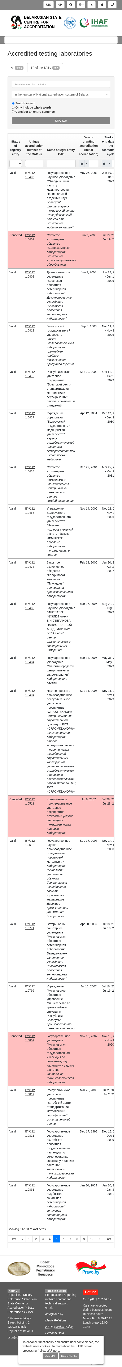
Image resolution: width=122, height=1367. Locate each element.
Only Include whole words (34, 107)
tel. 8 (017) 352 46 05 (97, 1299)
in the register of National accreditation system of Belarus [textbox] (51, 94)
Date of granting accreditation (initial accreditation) (88, 146)
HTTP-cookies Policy (59, 1326)
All (17, 68)
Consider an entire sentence (35, 111)
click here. (53, 1350)
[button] (81, 4)
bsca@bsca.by (17, 1337)
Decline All (69, 1355)
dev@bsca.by (54, 1314)
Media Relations (55, 1320)
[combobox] (61, 94)
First (13, 1239)
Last (108, 1239)
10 (91, 1239)
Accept (50, 1355)
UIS (48, 4)
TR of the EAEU (45, 68)
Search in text (25, 103)
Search (61, 120)
